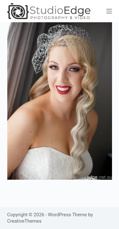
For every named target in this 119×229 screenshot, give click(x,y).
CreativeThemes (24, 221)
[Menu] (109, 11)
